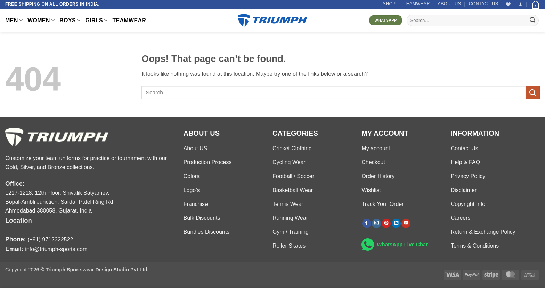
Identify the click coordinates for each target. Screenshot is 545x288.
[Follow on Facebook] (366, 223)
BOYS (69, 20)
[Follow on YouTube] (405, 223)
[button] (520, 4)
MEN (14, 20)
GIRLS (96, 20)
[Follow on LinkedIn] (396, 223)
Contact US (483, 3)
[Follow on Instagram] (376, 223)
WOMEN (41, 20)
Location (18, 220)
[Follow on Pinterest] (386, 223)
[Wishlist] (508, 4)
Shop (389, 3)
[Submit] (532, 20)
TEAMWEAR (417, 3)
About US (449, 3)
